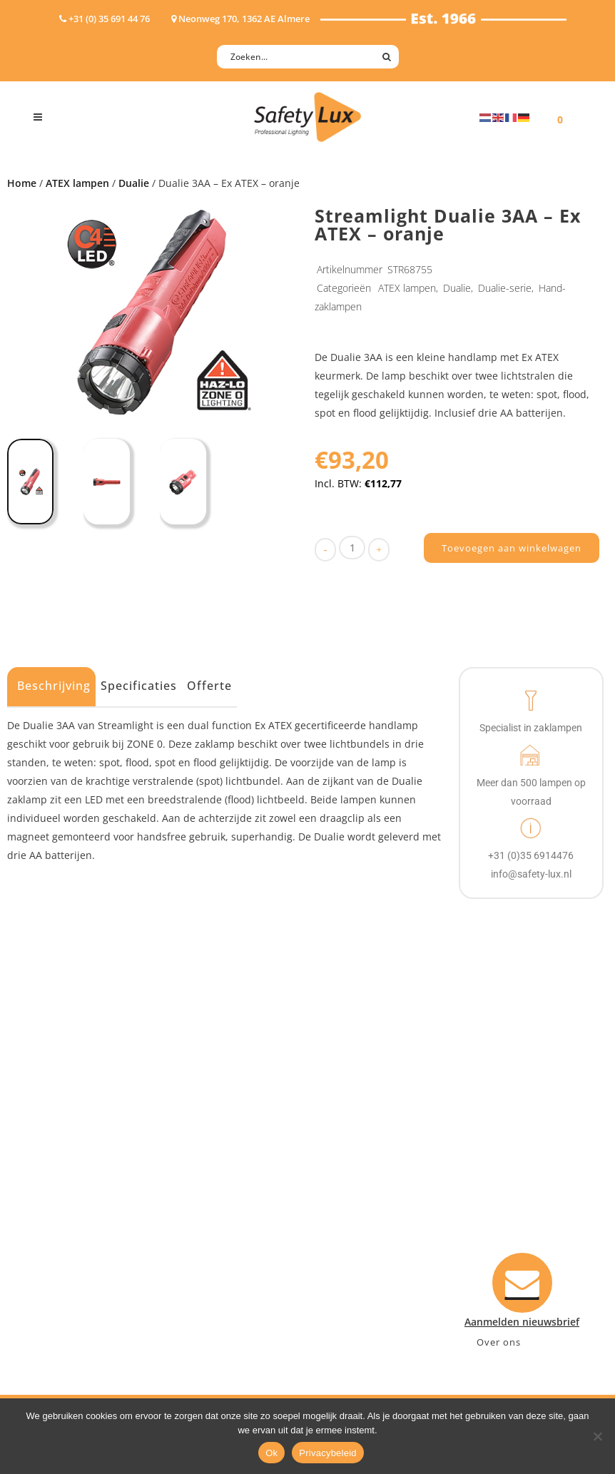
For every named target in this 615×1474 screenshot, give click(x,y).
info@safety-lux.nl (503, 1213)
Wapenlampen (68, 1232)
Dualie (133, 183)
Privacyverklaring (363, 1250)
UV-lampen (60, 1269)
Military (204, 1194)
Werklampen (64, 1176)
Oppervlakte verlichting (91, 1194)
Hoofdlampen (67, 1139)
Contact (341, 1139)
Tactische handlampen (88, 1213)
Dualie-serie (505, 288)
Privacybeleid (328, 1453)
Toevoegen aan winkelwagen (511, 548)
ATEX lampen (77, 183)
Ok (271, 1453)
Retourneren (353, 1213)
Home (21, 183)
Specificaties (139, 685)
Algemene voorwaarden (379, 1232)
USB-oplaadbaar (73, 1250)
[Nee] (597, 1436)
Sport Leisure (217, 1213)
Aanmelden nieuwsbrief (379, 1120)
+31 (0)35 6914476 (501, 1194)
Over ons (499, 1342)
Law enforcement (227, 1139)
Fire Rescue (212, 1176)
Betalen (340, 1157)
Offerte (209, 685)
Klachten (343, 1194)
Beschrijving (54, 685)
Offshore (206, 1157)
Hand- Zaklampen (77, 1120)
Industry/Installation (235, 1120)
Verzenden (348, 1176)
